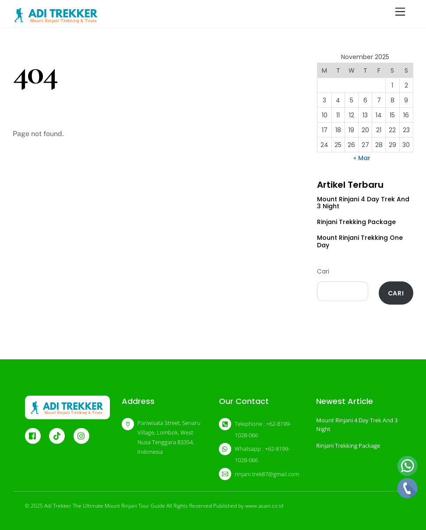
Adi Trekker (57, 505)
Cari (323, 271)
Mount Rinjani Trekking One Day (360, 241)
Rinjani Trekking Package (356, 221)
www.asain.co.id (264, 505)
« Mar (361, 158)
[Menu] (400, 12)
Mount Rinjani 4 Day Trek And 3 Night (363, 203)
